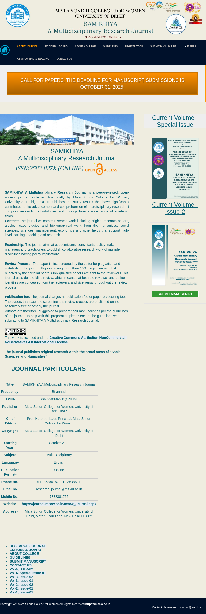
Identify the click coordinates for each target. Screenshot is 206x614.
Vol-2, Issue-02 (21, 584)
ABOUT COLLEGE (85, 46)
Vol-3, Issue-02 (21, 577)
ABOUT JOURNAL (27, 46)
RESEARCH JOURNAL (28, 546)
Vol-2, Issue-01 (21, 588)
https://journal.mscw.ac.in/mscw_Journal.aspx (59, 504)
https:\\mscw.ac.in (97, 604)
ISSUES (191, 46)
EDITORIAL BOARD (56, 46)
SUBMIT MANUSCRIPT (163, 46)
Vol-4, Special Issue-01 (28, 573)
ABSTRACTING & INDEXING (33, 58)
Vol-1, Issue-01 (21, 592)
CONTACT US (64, 58)
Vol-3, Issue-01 (21, 581)
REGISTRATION (134, 46)
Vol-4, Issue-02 (21, 569)
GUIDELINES (110, 46)
